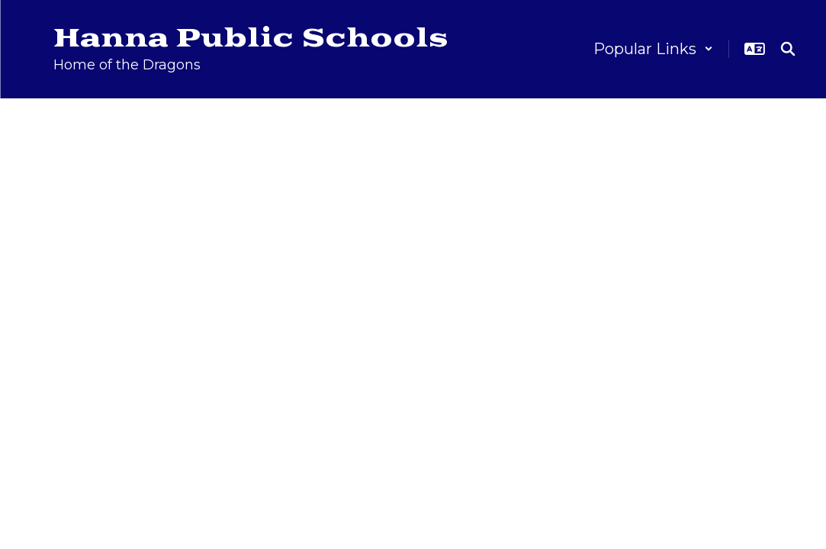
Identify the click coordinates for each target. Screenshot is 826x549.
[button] (653, 49)
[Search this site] (787, 48)
